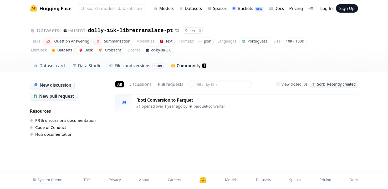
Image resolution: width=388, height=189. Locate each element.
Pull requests (170, 84)
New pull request (53, 96)
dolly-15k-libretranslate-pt (130, 31)
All (119, 84)
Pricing (296, 8)
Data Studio (86, 66)
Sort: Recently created (334, 84)
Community (188, 66)
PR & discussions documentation (63, 120)
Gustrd (76, 30)
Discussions (139, 84)
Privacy (115, 179)
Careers (174, 179)
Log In (326, 8)
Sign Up (347, 8)
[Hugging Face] (203, 179)
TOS (86, 179)
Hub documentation (51, 134)
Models (164, 8)
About (144, 179)
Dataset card (49, 66)
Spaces (217, 8)
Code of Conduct (48, 127)
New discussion (52, 85)
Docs (276, 8)
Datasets (190, 8)
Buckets (247, 8)
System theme (47, 179)
